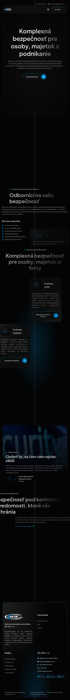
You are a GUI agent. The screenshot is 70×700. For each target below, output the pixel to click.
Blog (38, 624)
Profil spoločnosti (42, 621)
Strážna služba (9, 666)
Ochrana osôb (9, 662)
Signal (62, 677)
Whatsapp (52, 677)
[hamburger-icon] (48, 9)
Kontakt (39, 628)
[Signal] (59, 677)
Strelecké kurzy (10, 673)
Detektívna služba (10, 659)
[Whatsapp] (48, 677)
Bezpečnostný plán (10, 669)
